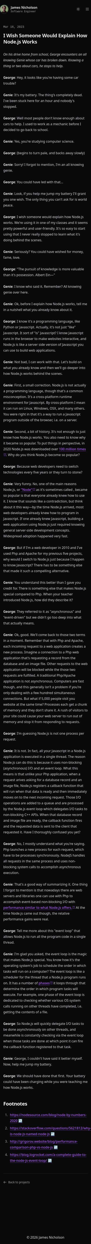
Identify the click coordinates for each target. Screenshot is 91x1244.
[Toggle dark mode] (78, 9)
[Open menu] (87, 9)
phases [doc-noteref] (44, 983)
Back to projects (16, 1182)
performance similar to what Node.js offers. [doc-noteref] (37, 907)
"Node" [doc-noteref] (26, 489)
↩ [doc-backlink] (20, 1120)
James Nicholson (24, 7)
